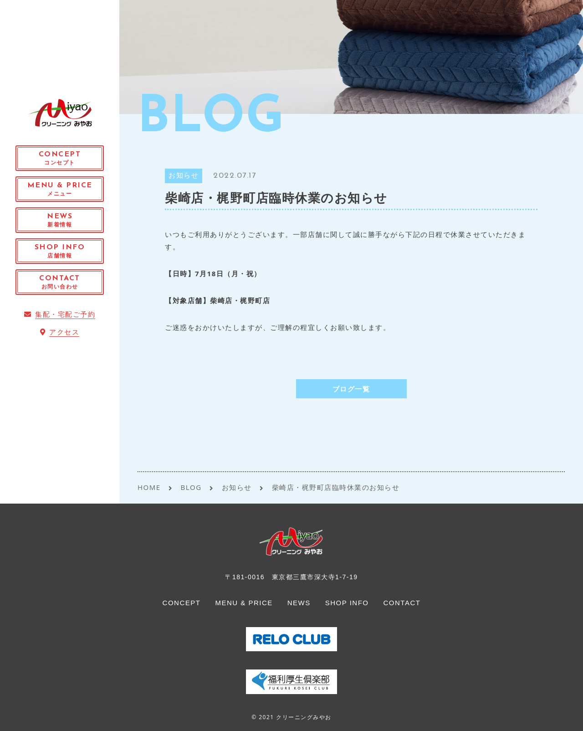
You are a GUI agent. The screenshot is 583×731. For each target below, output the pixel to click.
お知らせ (184, 176)
